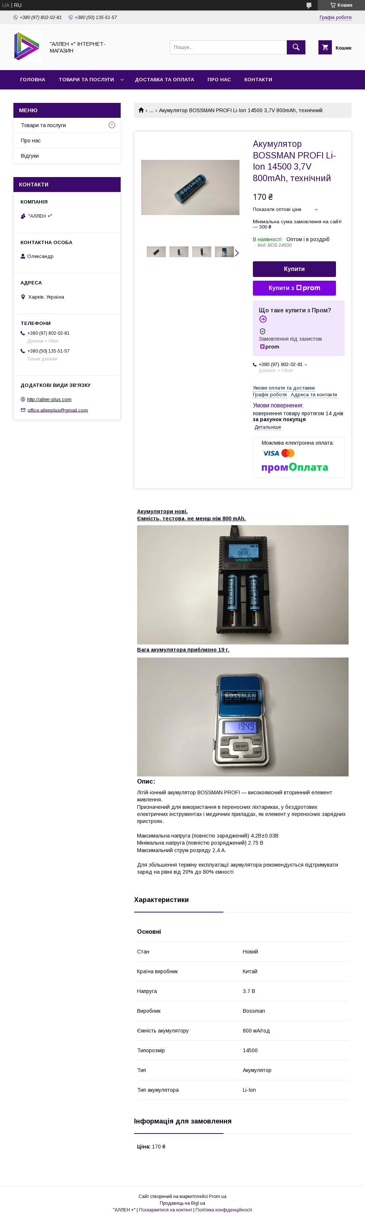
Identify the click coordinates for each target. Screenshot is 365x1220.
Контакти (258, 79)
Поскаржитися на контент (165, 1210)
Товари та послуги (86, 79)
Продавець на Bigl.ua (182, 1203)
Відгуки (30, 156)
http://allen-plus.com (49, 399)
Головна (32, 79)
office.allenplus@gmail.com (58, 410)
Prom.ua (217, 1196)
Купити (294, 269)
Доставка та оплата (164, 79)
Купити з (294, 288)
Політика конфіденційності (224, 1210)
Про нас (219, 79)
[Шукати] (296, 47)
